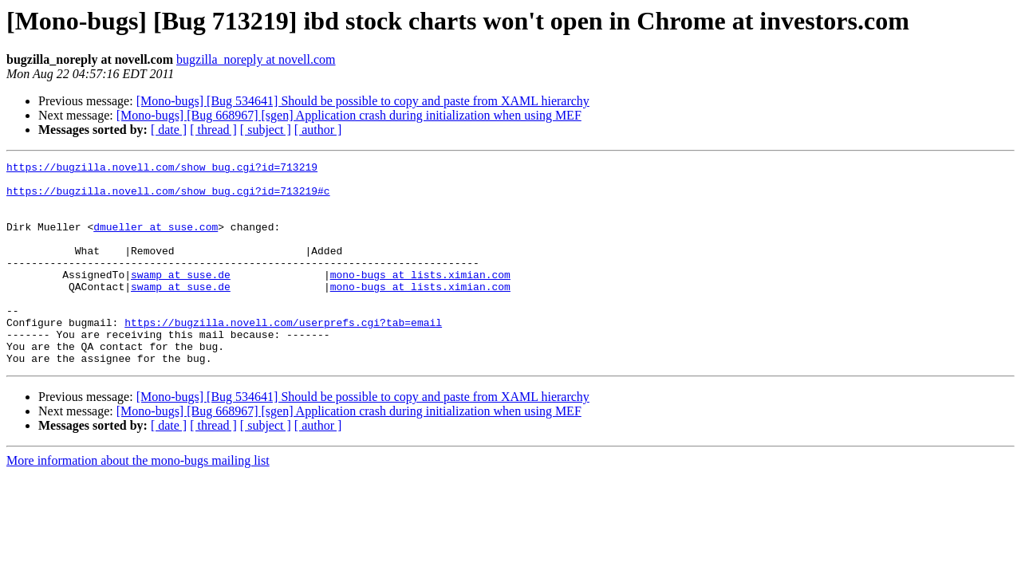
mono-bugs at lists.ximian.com (420, 298)
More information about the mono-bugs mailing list (138, 501)
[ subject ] (265, 129)
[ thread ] (213, 129)
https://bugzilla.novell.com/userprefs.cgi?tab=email (283, 355)
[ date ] (169, 129)
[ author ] (318, 129)
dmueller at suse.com (155, 241)
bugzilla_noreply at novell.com (256, 59)
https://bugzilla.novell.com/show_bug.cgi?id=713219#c (168, 198)
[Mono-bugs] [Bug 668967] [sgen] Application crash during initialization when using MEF (348, 115)
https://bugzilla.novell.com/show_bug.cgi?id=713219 (161, 169)
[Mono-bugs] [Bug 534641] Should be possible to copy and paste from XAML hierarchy (362, 101)
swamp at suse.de (181, 298)
